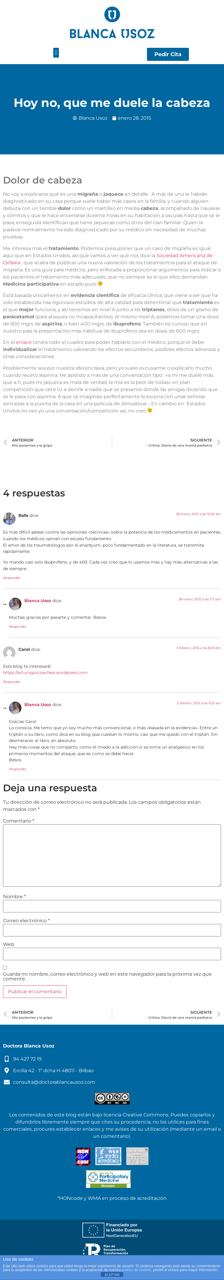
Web (8, 944)
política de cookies (136, 1270)
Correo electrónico (26, 920)
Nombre (14, 896)
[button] (56, 53)
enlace (24, 342)
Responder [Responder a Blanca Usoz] (17, 626)
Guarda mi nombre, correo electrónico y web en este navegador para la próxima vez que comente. (107, 976)
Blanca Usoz (37, 600)
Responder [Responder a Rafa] (12, 578)
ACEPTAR (112, 1274)
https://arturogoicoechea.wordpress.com (45, 672)
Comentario (18, 821)
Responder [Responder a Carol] (12, 682)
